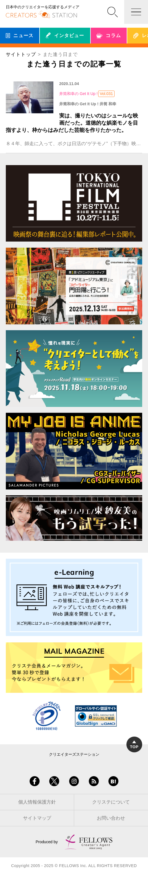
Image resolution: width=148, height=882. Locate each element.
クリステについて (111, 802)
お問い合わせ (111, 818)
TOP (134, 744)
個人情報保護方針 (37, 802)
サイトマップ (37, 818)
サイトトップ (21, 54)
